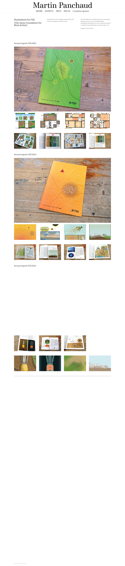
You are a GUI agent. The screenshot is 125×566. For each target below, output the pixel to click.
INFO (58, 11)
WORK (39, 11)
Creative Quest (81, 11)
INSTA (67, 11)
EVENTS (49, 11)
